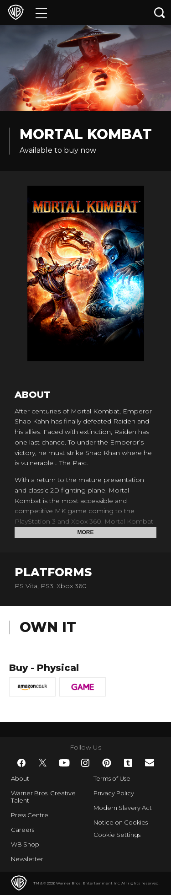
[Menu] (41, 12)
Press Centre (29, 815)
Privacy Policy (113, 793)
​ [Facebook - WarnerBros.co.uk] (21, 763)
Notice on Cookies (120, 822)
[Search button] (159, 12)
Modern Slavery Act (122, 807)
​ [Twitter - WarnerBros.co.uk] (42, 763)
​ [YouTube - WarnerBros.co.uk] (64, 762)
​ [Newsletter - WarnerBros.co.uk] (149, 762)
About (20, 778)
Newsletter (27, 859)
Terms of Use (111, 778)
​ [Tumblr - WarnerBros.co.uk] (128, 763)
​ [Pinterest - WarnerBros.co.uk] (106, 762)
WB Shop (25, 844)
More (86, 532)
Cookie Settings (116, 834)
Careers (22, 829)
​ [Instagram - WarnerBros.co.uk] (85, 763)
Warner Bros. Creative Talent (43, 796)
